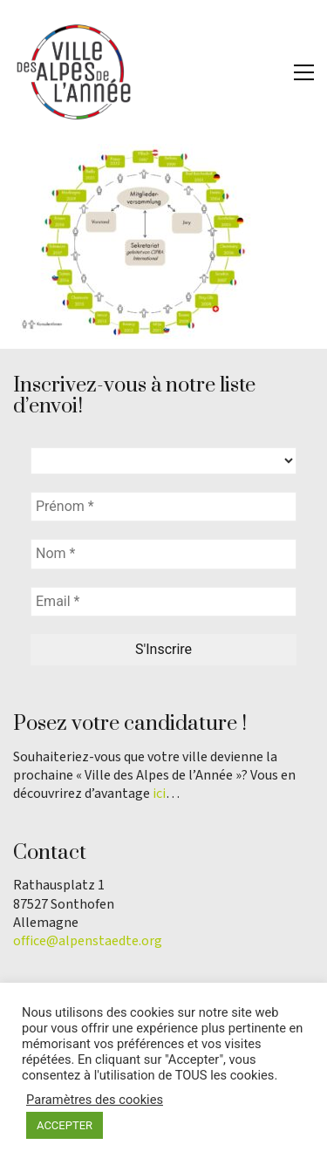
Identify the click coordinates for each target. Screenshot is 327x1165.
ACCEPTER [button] (64, 1125)
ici (159, 794)
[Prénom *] (163, 506)
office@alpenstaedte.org (87, 941)
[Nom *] (163, 554)
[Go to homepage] (74, 72)
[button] (304, 72)
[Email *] (163, 602)
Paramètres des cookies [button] (94, 1099)
